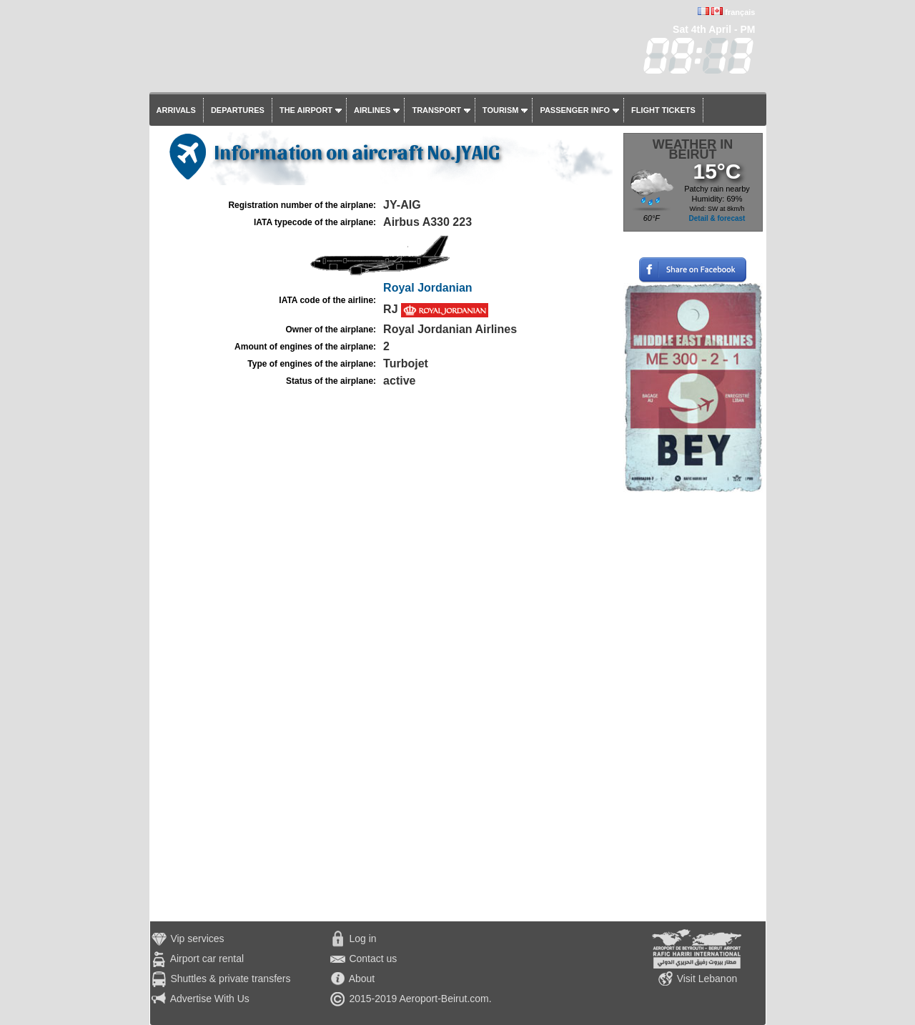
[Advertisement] (693, 706)
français (740, 12)
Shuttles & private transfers (230, 978)
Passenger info (575, 110)
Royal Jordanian (427, 288)
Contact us (373, 958)
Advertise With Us (209, 998)
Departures (237, 110)
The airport (306, 110)
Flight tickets (663, 110)
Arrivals (176, 110)
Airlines (372, 110)
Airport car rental (207, 958)
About (362, 978)
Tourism (501, 110)
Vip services (197, 938)
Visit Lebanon (707, 978)
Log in (362, 938)
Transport (436, 110)
